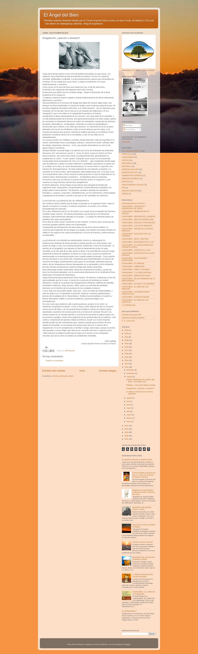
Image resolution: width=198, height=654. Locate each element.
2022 (127, 333)
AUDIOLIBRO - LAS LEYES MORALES (137, 226)
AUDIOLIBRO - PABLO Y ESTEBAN (136, 269)
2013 (127, 364)
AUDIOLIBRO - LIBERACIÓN (133, 266)
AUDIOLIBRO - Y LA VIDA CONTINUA (136, 272)
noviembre (131, 373)
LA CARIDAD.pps (128, 305)
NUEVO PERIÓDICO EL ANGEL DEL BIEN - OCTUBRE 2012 (140, 381)
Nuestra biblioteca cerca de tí (133, 185)
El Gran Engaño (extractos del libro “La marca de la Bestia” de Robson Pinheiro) (143, 475)
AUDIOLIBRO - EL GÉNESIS (133, 263)
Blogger (127, 644)
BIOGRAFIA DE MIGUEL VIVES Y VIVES (141, 508)
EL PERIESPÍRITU (129, 611)
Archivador (126, 142)
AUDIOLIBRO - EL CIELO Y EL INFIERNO (138, 284)
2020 (127, 340)
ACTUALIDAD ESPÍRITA (131, 151)
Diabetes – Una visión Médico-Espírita (140, 385)
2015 (127, 357)
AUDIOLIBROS (128, 157)
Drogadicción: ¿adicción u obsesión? (140, 388)
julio (128, 401)
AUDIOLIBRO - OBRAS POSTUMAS (136, 276)
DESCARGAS (127, 163)
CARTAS (125, 160)
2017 (127, 350)
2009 (127, 432)
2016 (127, 354)
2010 (127, 429)
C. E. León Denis (128, 321)
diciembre (131, 370)
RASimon (103, 644)
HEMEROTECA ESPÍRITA (132, 175)
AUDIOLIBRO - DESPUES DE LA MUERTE (138, 216)
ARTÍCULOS (70, 351)
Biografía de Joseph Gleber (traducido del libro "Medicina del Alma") (143, 492)
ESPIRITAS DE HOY (130, 172)
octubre (130, 377)
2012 (127, 367)
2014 (127, 360)
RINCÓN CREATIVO (130, 191)
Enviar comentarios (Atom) (63, 376)
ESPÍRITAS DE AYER (130, 169)
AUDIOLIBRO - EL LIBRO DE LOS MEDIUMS (143, 593)
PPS (123, 188)
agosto (129, 398)
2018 (127, 347)
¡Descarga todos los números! (133, 203)
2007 (127, 439)
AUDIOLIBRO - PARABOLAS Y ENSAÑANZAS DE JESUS (134, 207)
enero (129, 421)
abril (128, 411)
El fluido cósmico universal (142, 542)
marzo (129, 415)
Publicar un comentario (54, 361)
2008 (127, 436)
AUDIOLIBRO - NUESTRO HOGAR (135, 297)
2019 (127, 344)
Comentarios (129, 129)
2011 (127, 426)
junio (129, 405)
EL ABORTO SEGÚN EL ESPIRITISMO (137, 460)
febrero (130, 418)
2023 (127, 330)
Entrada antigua (107, 370)
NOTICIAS (126, 182)
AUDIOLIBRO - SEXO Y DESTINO (135, 239)
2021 (127, 337)
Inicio (82, 370)
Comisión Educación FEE (131, 315)
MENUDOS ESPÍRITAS (131, 179)
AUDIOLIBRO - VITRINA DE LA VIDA (136, 250)
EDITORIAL (126, 166)
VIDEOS (125, 194)
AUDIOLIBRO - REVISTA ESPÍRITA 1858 (138, 220)
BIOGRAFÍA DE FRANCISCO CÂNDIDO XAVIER (143, 558)
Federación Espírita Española (133, 318)
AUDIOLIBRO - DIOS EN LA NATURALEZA (138, 223)
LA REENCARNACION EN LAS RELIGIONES (142, 575)
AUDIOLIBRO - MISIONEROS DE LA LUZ (138, 242)
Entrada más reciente (53, 370)
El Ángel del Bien (61, 15)
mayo (129, 408)
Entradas (127, 125)
